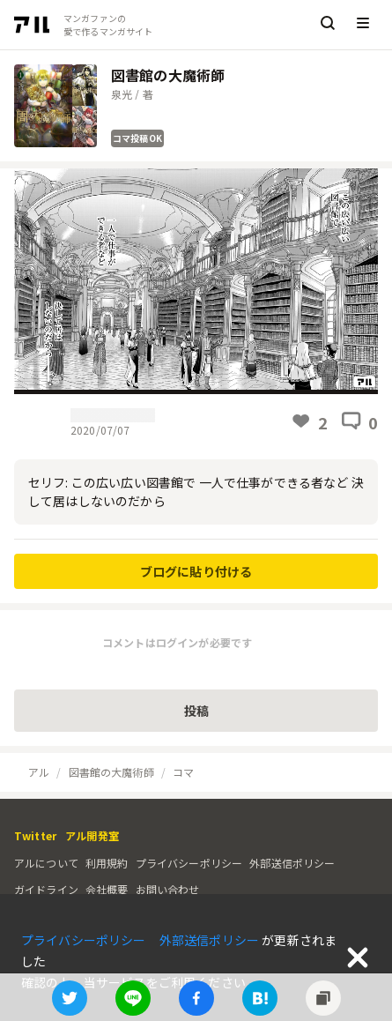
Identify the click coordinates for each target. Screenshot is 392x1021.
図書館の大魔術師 (111, 771)
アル (38, 771)
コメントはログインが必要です (177, 642)
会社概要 (107, 889)
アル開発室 (92, 835)
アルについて (46, 862)
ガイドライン (46, 889)
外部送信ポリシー (292, 862)
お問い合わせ (168, 889)
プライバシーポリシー (189, 862)
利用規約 (107, 862)
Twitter (35, 835)
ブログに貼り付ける (196, 571)
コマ (183, 771)
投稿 (196, 710)
